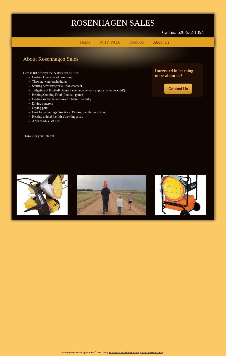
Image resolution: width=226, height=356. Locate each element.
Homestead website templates (124, 352)
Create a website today (151, 352)
